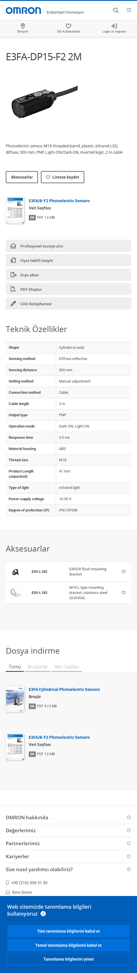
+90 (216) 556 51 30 (26, 882)
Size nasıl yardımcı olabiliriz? (39, 869)
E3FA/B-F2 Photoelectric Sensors (59, 200)
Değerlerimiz (21, 830)
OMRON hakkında (27, 817)
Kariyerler (17, 856)
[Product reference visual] (16, 572)
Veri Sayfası (67, 666)
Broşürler (38, 666)
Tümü (15, 666)
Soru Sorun (19, 892)
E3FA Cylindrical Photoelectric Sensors (64, 689)
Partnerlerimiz (23, 843)
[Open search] (116, 10)
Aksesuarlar (22, 177)
